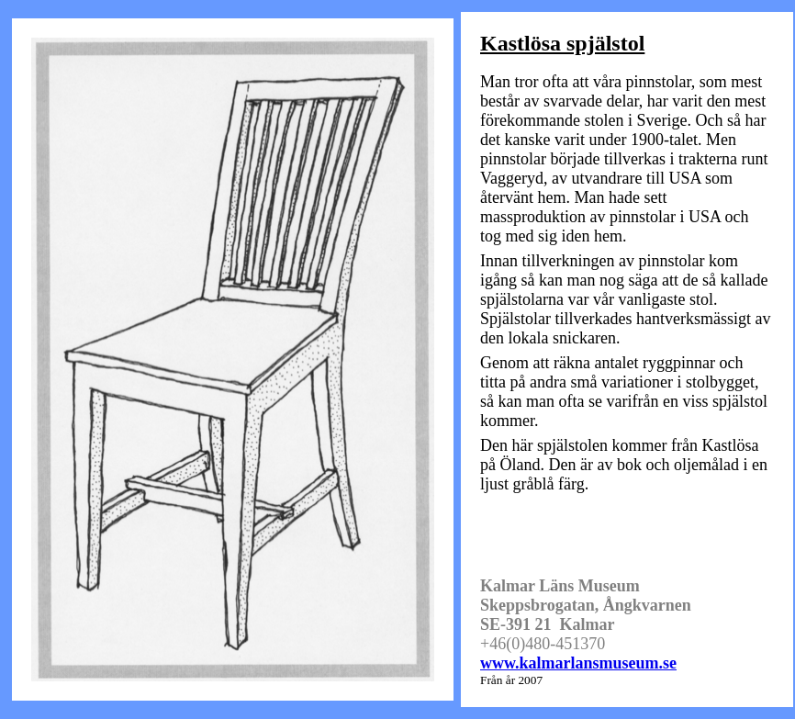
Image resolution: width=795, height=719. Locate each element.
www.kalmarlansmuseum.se (578, 663)
